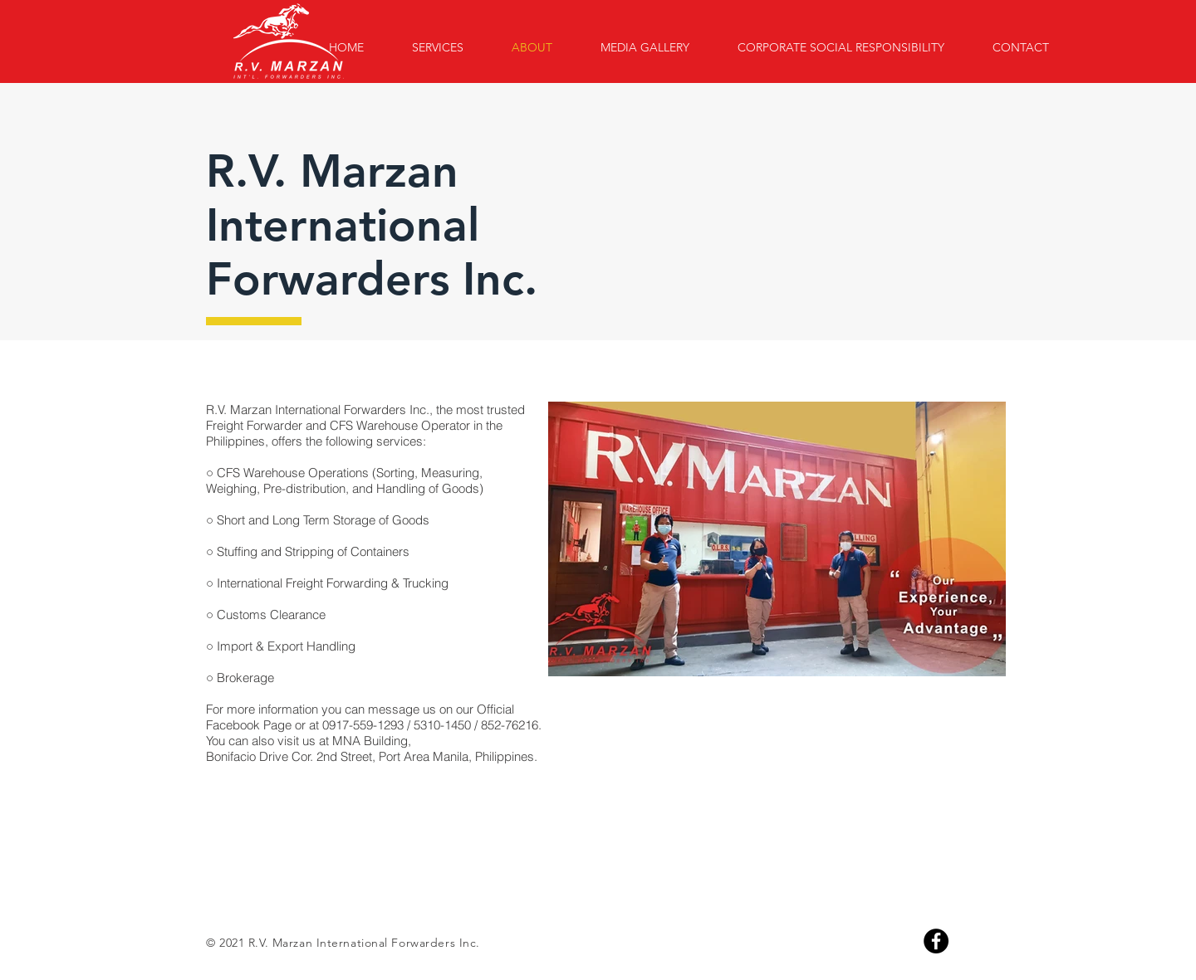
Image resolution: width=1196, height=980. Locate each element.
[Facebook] (936, 941)
